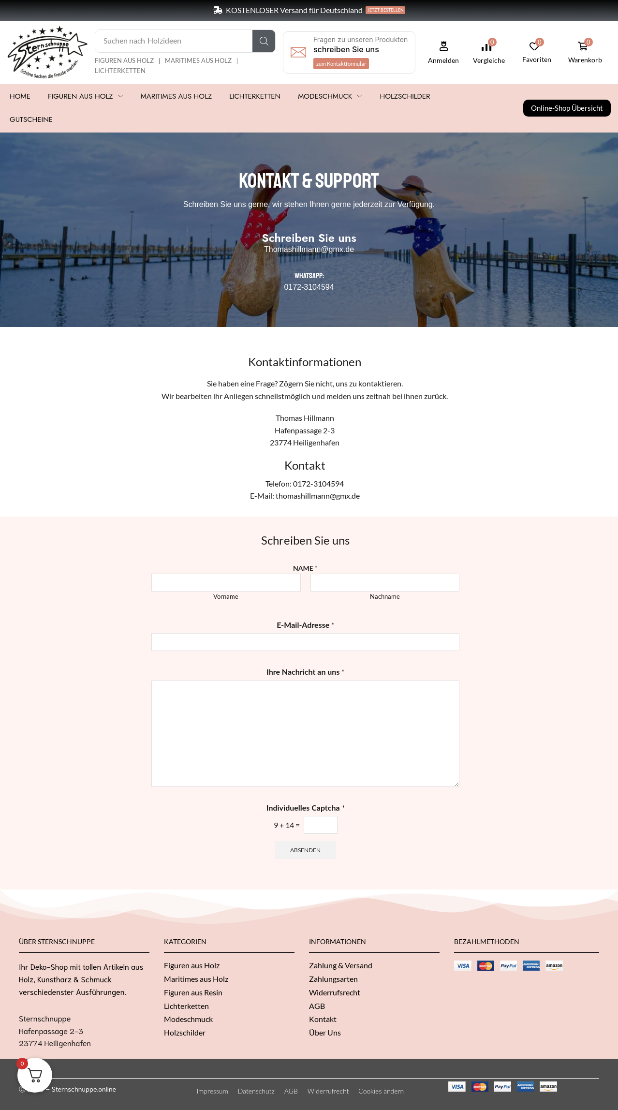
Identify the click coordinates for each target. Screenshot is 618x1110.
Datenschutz (256, 1091)
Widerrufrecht (328, 1091)
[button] (341, 63)
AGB (291, 1091)
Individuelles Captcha (305, 807)
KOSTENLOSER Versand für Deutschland (294, 10)
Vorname (225, 596)
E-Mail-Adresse (305, 624)
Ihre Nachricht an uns (305, 671)
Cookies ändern (381, 1091)
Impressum (212, 1091)
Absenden (305, 850)
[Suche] (263, 41)
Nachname (385, 596)
